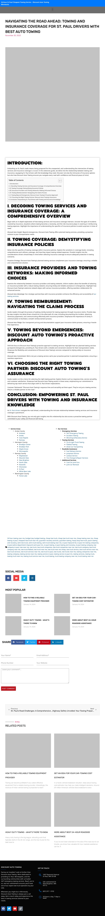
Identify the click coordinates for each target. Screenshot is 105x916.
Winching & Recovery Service (76, 438)
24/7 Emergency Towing (74, 433)
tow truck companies (44, 547)
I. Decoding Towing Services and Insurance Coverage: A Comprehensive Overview (35, 186)
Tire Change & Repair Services (77, 458)
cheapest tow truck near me (28, 540)
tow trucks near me (69, 552)
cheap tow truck (51, 538)
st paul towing (49, 545)
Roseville (22, 465)
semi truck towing (35, 543)
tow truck (33, 547)
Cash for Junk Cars (73, 462)
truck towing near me (85, 556)
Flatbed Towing (71, 444)
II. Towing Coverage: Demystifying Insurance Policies (26, 188)
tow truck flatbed (27, 549)
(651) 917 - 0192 (48, 890)
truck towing (49, 556)
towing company (13, 554)
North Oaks (23, 462)
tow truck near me (40, 549)
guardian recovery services (49, 540)
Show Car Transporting (74, 447)
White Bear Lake (25, 471)
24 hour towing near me (16, 538)
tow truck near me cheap (57, 549)
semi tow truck (22, 543)
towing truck (89, 554)
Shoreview (23, 467)
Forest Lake (23, 476)
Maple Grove (23, 449)
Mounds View (24, 458)
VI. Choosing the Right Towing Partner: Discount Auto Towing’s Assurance (33, 197)
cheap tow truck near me (67, 538)
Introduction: (14, 184)
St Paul (21, 469)
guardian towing (65, 540)
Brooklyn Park (24, 447)
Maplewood (23, 456)
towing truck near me (15, 556)
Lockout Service (71, 456)
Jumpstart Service (72, 453)
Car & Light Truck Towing (75, 442)
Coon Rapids (23, 438)
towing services (78, 554)
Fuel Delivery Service (73, 451)
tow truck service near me (88, 549)
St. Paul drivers (15, 410)
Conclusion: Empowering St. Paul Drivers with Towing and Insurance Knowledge (35, 199)
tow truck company (81, 547)
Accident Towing (72, 436)
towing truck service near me (34, 556)
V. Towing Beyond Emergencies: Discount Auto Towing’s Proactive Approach (34, 195)
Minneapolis (23, 451)
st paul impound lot (69, 543)
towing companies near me (86, 552)
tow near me (24, 547)
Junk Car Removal (72, 465)
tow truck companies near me (63, 547)
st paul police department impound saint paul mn (25, 545)
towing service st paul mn (63, 554)
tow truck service (73, 549)
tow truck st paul (47, 552)
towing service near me (28, 554)
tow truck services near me (30, 552)
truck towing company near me (66, 556)
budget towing (39, 538)
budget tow (29, 538)
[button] (52, 9)
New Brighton (24, 460)
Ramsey (22, 440)
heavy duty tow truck (79, 540)
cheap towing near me (85, 538)
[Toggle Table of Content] (59, 181)
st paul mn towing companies (87, 543)
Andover (22, 433)
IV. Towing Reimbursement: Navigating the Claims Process (28, 193)
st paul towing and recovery (65, 545)
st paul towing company (84, 545)
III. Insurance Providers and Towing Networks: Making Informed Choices (33, 190)
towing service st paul (45, 554)
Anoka (21, 436)
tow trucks (57, 552)
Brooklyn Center (25, 444)
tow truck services (13, 552)
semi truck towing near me (52, 543)
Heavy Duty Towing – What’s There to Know (26, 831)
